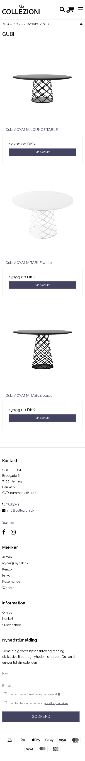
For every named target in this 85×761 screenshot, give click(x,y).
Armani (7, 557)
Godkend (41, 716)
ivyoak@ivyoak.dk (15, 563)
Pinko (6, 575)
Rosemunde (11, 581)
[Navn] (41, 673)
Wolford (8, 588)
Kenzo (7, 569)
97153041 (10, 504)
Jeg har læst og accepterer (39, 703)
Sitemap (8, 522)
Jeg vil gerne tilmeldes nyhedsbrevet (39, 694)
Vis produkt (42, 152)
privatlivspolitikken (56, 703)
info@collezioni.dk (20, 510)
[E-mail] (41, 685)
